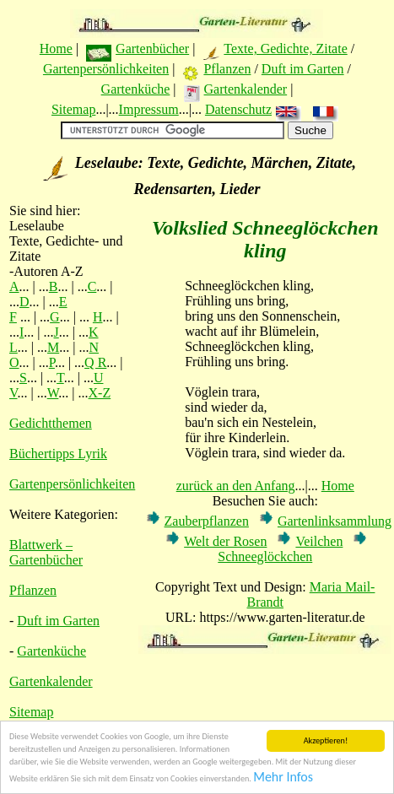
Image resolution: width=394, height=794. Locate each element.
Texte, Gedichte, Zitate (285, 48)
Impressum (149, 109)
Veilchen (319, 541)
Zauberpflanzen (207, 521)
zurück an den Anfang (235, 485)
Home (56, 48)
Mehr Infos (283, 778)
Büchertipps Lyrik (58, 453)
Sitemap (73, 109)
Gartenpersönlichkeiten (106, 69)
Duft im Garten (303, 69)
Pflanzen (227, 69)
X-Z (100, 393)
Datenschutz (238, 109)
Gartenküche (135, 89)
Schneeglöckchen (265, 556)
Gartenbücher (152, 48)
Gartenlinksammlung (334, 521)
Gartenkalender (246, 89)
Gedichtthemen (50, 423)
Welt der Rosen (225, 541)
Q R (95, 362)
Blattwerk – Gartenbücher (46, 552)
